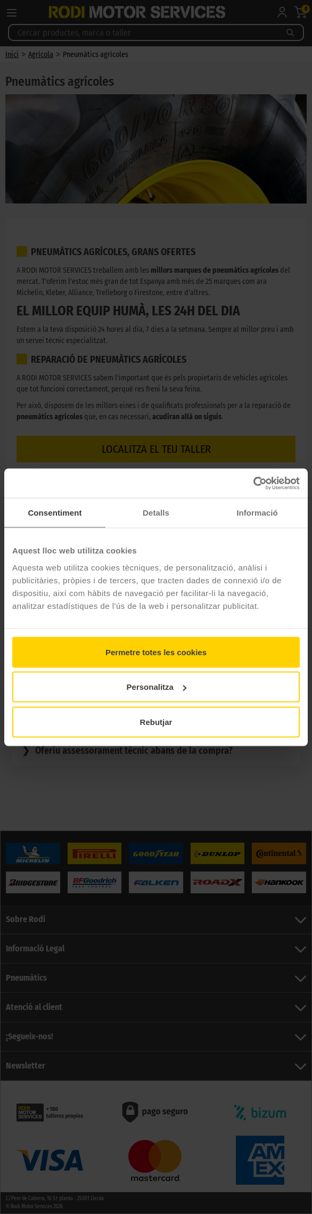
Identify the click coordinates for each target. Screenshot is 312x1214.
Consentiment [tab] (54, 512)
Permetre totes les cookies (156, 651)
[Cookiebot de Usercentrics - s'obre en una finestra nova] (253, 483)
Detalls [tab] (156, 512)
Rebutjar (156, 721)
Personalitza (156, 686)
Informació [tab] (257, 512)
